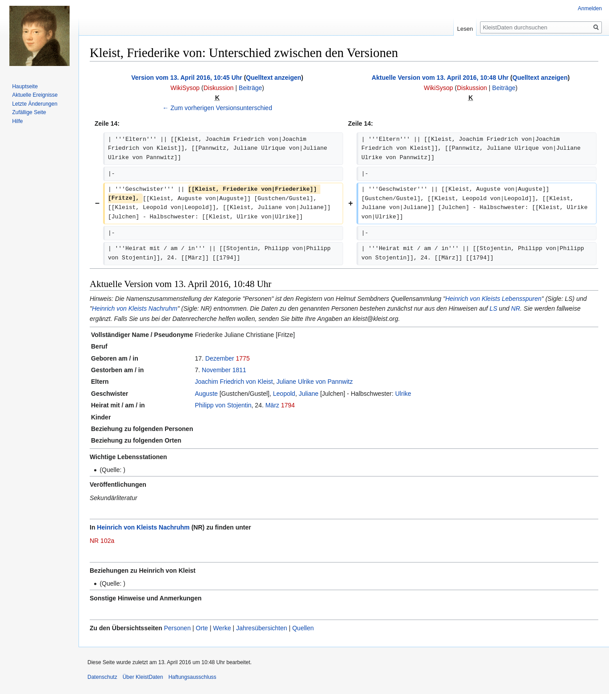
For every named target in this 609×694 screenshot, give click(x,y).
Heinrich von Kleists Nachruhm (134, 308)
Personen (177, 628)
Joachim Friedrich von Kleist (234, 381)
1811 (239, 370)
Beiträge (250, 87)
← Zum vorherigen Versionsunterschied (217, 107)
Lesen (465, 28)
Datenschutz (102, 677)
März (272, 405)
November (216, 370)
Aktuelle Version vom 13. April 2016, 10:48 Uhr (440, 77)
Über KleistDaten (143, 677)
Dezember (219, 358)
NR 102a (102, 540)
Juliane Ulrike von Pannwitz (315, 381)
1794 (288, 405)
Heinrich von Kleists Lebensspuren (493, 298)
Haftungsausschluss (192, 677)
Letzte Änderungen (34, 104)
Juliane (308, 393)
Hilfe (17, 121)
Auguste (206, 393)
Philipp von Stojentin (223, 405)
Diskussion (218, 87)
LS (493, 308)
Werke (222, 628)
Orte (202, 628)
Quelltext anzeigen (273, 77)
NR (515, 308)
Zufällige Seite (29, 112)
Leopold (284, 393)
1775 (243, 358)
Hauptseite (24, 86)
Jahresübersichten (261, 628)
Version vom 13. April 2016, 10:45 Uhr (186, 77)
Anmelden (590, 8)
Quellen (303, 628)
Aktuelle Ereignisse (35, 95)
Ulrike (403, 393)
